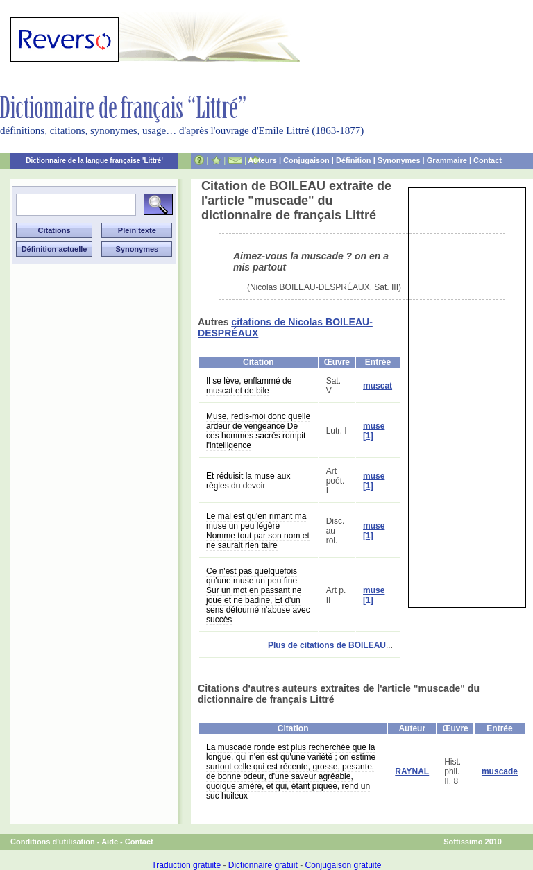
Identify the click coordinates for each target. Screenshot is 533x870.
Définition (353, 160)
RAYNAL (412, 771)
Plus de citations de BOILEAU (327, 645)
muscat (377, 386)
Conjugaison (306, 160)
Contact (487, 160)
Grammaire (447, 160)
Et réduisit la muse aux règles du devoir (248, 481)
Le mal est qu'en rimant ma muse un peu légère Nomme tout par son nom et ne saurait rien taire (258, 530)
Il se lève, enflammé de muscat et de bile (248, 385)
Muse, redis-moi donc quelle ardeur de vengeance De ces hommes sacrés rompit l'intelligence (258, 430)
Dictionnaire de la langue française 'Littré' (94, 160)
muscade (500, 771)
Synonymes (399, 160)
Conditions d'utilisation (52, 841)
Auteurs (262, 160)
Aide (109, 841)
